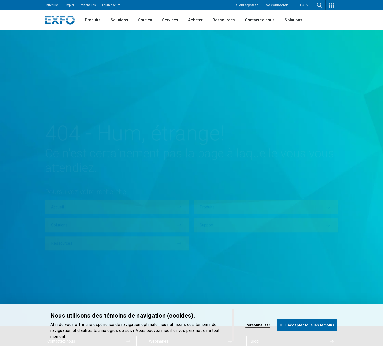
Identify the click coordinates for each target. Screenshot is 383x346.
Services (170, 20)
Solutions (119, 20)
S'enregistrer (247, 5)
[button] (319, 5)
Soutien (145, 20)
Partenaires (88, 5)
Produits (93, 20)
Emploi (69, 5)
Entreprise (52, 5)
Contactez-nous (260, 20)
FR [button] (304, 5)
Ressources (224, 20)
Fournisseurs (111, 5)
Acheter (195, 20)
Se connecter (277, 5)
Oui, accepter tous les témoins (307, 325)
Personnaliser (257, 325)
